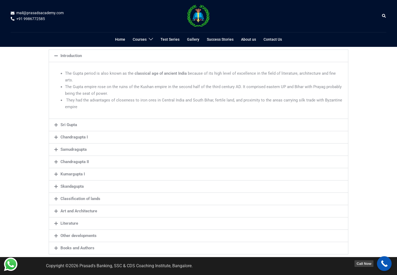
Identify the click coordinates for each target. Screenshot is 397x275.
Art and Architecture (78, 211)
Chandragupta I (74, 137)
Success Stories (220, 39)
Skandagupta (72, 186)
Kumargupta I (72, 174)
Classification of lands (80, 198)
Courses (140, 39)
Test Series (170, 39)
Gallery (193, 39)
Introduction (71, 55)
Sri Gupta (68, 124)
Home (120, 39)
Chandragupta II (74, 161)
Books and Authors (77, 248)
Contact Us (273, 39)
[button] (384, 16)
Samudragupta (73, 149)
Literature (69, 223)
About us (248, 39)
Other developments (78, 235)
